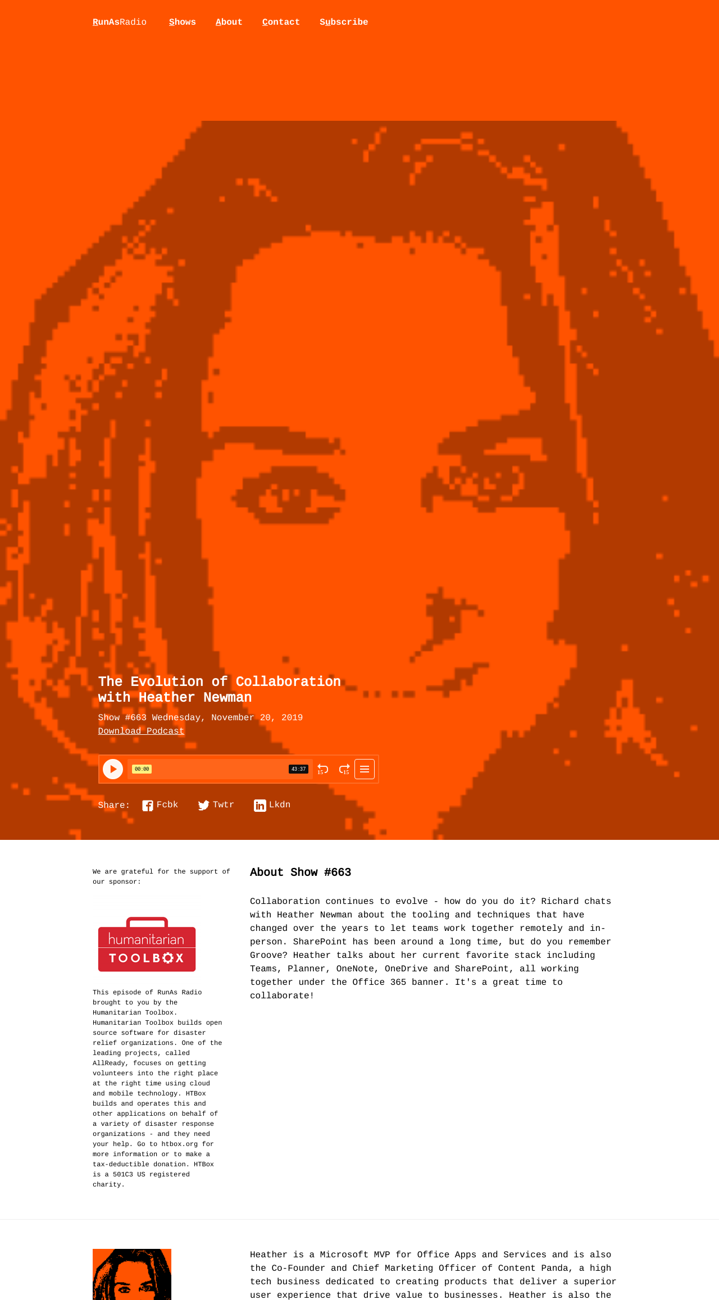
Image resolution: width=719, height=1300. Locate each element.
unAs (120, 23)
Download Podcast (141, 732)
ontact (281, 22)
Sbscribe (344, 22)
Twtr (223, 806)
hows (182, 22)
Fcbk (167, 806)
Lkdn (279, 806)
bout (229, 22)
